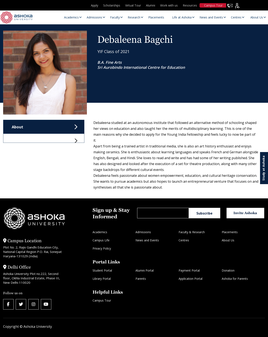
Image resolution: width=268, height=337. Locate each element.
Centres (184, 240)
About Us (228, 240)
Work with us (169, 5)
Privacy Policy (102, 248)
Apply (94, 5)
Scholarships (111, 5)
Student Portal (102, 270)
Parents (140, 279)
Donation (228, 270)
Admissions (143, 232)
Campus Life (101, 240)
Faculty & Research (192, 232)
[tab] (43, 138)
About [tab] (17, 126)
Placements (230, 232)
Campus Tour (213, 5)
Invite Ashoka (245, 213)
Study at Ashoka (263, 168)
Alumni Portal (144, 270)
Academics (100, 232)
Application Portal (190, 279)
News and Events (147, 240)
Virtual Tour (133, 5)
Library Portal (102, 279)
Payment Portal (189, 270)
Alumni (150, 5)
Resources (190, 5)
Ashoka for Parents (235, 279)
